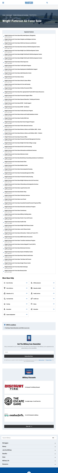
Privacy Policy (49, 360)
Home (3, 15)
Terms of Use (41, 360)
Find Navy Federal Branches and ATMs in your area (17, 328)
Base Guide (9, 15)
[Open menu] (3, 2)
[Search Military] (26, 437)
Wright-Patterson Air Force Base (20, 15)
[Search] (47, 3)
